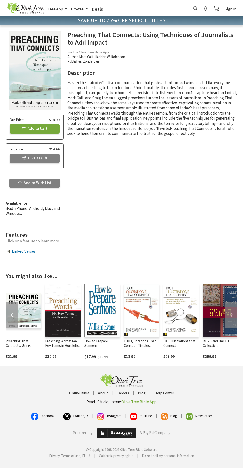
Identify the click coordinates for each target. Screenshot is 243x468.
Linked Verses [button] (24, 251)
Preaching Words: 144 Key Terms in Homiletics (62, 343)
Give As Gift (34, 158)
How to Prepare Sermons (96, 343)
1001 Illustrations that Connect (179, 343)
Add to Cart (34, 128)
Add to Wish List (34, 183)
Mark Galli (86, 56)
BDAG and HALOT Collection (216, 343)
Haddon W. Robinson (110, 56)
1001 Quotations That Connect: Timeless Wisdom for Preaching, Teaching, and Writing (140, 348)
